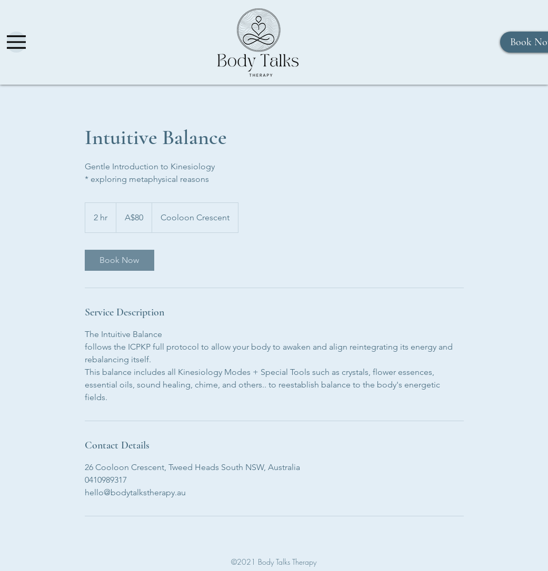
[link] (119, 260)
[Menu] (16, 42)
